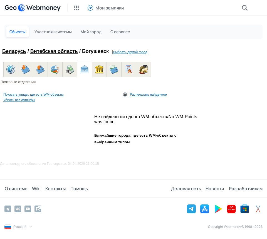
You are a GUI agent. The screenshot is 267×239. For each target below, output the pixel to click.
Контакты (55, 188)
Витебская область (54, 51)
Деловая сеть (186, 188)
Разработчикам (246, 188)
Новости (215, 188)
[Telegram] (7, 209)
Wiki (36, 188)
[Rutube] (37, 209)
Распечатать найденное (148, 94)
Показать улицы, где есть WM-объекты (33, 94)
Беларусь (14, 51)
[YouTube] (27, 209)
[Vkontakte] (17, 209)
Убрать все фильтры (19, 100)
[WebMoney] (39, 8)
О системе (15, 188)
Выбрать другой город (130, 52)
